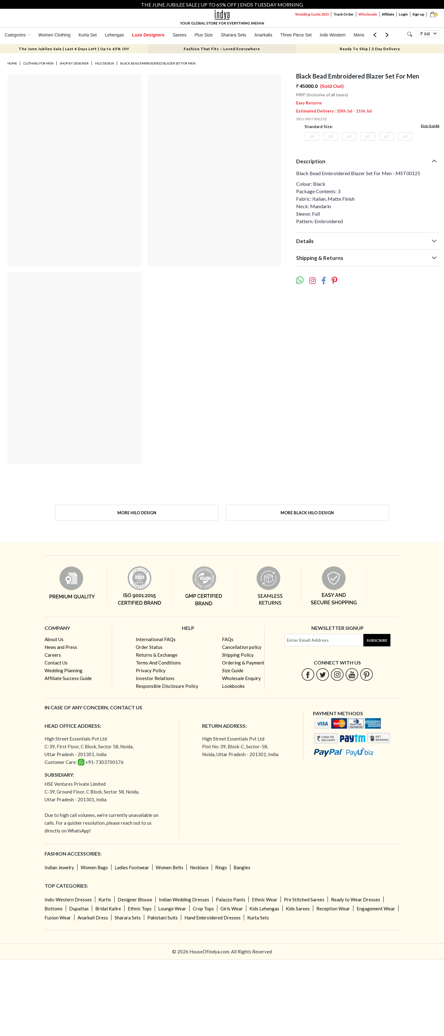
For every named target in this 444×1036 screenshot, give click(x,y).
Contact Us (56, 662)
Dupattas (79, 908)
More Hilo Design (136, 512)
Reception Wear (333, 908)
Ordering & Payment (243, 662)
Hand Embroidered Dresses (212, 917)
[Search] (409, 34)
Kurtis (104, 899)
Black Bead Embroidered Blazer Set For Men (158, 63)
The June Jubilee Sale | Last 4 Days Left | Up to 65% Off (74, 48)
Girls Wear (231, 908)
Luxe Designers (148, 34)
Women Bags (94, 867)
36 (311, 136)
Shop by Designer (74, 63)
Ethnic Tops (140, 908)
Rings (221, 867)
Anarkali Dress (93, 917)
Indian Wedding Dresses (184, 899)
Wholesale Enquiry (241, 678)
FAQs (228, 639)
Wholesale (367, 14)
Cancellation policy (242, 647)
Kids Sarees (298, 908)
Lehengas (114, 34)
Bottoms (54, 908)
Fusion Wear (58, 917)
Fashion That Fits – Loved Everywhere (222, 48)
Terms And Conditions (158, 662)
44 (386, 136)
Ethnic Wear (264, 899)
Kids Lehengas (264, 908)
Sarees (179, 34)
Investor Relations (155, 678)
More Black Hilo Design (307, 512)
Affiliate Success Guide (68, 678)
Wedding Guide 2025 (312, 14)
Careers (53, 655)
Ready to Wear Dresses (355, 899)
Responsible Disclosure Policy (167, 686)
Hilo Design (104, 63)
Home (12, 63)
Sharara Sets (233, 34)
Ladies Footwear (132, 867)
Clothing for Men (38, 63)
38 (330, 136)
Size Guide (430, 126)
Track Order (343, 14)
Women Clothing (54, 34)
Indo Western (333, 34)
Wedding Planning (64, 670)
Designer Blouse (135, 899)
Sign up (418, 14)
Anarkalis (263, 34)
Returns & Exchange (156, 655)
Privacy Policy (151, 670)
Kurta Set (87, 34)
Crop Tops (203, 908)
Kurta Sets (258, 917)
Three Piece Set (295, 34)
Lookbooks (233, 686)
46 (405, 136)
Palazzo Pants (230, 899)
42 (368, 136)
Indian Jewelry (59, 867)
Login (403, 14)
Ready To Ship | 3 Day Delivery (370, 48)
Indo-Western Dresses (68, 899)
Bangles (242, 867)
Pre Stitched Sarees (304, 899)
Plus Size (204, 34)
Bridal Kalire (108, 908)
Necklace (199, 867)
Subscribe (376, 640)
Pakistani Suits (162, 917)
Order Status (149, 647)
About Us (54, 639)
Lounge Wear (172, 908)
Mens (359, 34)
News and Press (61, 647)
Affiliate (388, 14)
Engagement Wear (376, 908)
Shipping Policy (238, 655)
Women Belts (169, 867)
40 (349, 136)
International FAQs (156, 639)
